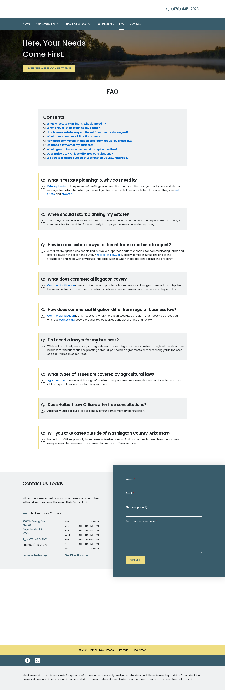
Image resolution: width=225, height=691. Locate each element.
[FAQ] (121, 25)
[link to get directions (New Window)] (41, 529)
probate (66, 195)
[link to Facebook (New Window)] (27, 661)
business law (67, 321)
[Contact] (136, 25)
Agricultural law (57, 382)
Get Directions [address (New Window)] (77, 557)
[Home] (26, 25)
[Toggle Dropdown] (59, 25)
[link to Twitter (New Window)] (37, 661)
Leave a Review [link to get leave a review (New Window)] (35, 557)
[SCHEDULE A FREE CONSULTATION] (49, 70)
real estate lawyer (108, 256)
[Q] (76, 125)
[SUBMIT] (135, 561)
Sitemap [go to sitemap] (123, 651)
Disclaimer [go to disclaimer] (139, 651)
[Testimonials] (105, 25)
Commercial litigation (61, 287)
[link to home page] (43, 9)
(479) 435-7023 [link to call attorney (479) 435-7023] (35, 541)
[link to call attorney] (179, 10)
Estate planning (57, 188)
